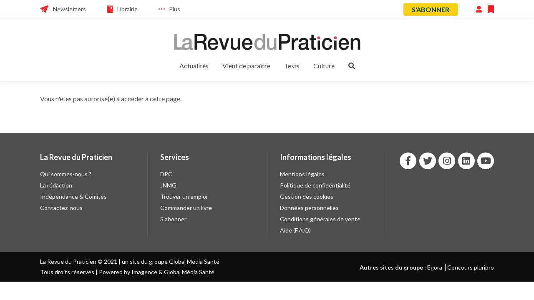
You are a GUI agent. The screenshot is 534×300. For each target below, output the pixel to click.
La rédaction (56, 185)
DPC (166, 174)
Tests (292, 66)
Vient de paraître (246, 66)
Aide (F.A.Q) (295, 230)
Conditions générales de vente (320, 218)
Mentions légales (302, 174)
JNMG (168, 185)
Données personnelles (309, 207)
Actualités (194, 66)
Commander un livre (186, 207)
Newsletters (69, 8)
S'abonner (430, 9)
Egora (434, 267)
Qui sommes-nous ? (65, 174)
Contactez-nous (61, 207)
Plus (174, 8)
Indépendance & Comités (73, 196)
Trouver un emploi (183, 196)
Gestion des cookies (306, 196)
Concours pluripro (470, 267)
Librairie (127, 8)
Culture (324, 66)
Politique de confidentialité (315, 185)
